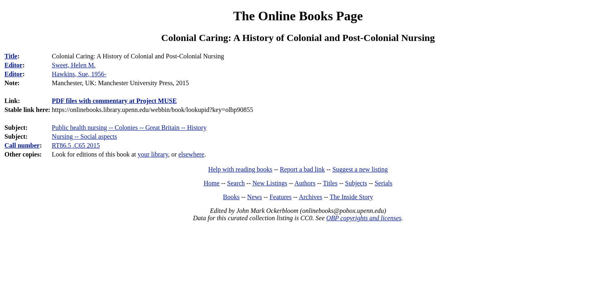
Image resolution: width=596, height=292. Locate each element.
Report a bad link (302, 169)
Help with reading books (240, 169)
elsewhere (191, 154)
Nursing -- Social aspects (84, 136)
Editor (13, 65)
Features (280, 196)
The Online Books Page (298, 16)
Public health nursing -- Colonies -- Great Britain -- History (129, 127)
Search (236, 183)
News (254, 196)
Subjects (356, 183)
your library (153, 154)
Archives (310, 196)
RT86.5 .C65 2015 (76, 145)
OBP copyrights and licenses (363, 218)
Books (231, 196)
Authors (305, 183)
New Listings (269, 183)
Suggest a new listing (360, 169)
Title (10, 56)
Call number (22, 145)
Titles (330, 183)
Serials (383, 183)
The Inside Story (351, 196)
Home (211, 183)
